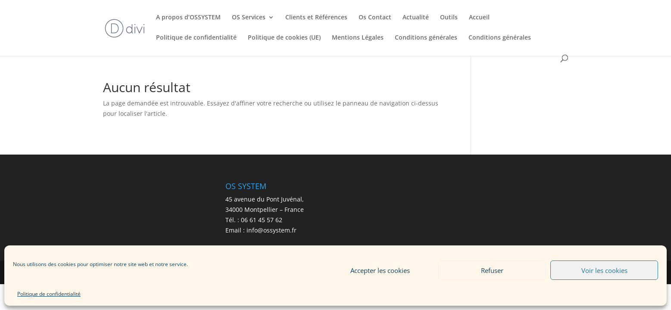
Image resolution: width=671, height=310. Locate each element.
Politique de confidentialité (49, 294)
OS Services (248, 17)
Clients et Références (316, 17)
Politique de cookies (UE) (284, 37)
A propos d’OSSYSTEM (188, 17)
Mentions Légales (358, 37)
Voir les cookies (604, 270)
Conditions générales (426, 37)
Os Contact (375, 17)
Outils (449, 17)
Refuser (492, 270)
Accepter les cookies (380, 270)
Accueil (479, 17)
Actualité (416, 17)
